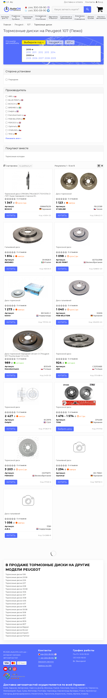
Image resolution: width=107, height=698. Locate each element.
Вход (99, 2)
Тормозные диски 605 (16, 616)
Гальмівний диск (12, 247)
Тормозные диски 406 (16, 602)
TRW (12, 134)
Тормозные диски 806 (16, 622)
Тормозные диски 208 (16, 587)
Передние (12, 79)
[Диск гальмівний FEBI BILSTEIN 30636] (79, 288)
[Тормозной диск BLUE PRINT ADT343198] (79, 234)
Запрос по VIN (44, 665)
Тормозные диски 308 (16, 599)
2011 (34, 52)
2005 (28, 58)
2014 (53, 52)
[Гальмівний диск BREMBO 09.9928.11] (28, 234)
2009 (53, 58)
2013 (47, 52)
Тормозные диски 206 (16, 581)
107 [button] (69, 42)
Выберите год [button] (33, 42)
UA (6, 2)
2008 (47, 58)
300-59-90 (36, 7)
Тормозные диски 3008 (16, 590)
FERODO (13, 122)
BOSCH (14, 104)
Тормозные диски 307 (16, 596)
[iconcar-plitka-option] (98, 165)
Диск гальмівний (63, 301)
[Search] (87, 9)
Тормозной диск (63, 247)
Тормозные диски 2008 (16, 578)
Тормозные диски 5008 (16, 610)
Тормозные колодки (15, 156)
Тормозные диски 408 (16, 608)
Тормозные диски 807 (16, 625)
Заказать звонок (46, 662)
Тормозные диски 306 (16, 593)
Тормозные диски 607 (16, 619)
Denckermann (16, 115)
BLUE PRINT (14, 100)
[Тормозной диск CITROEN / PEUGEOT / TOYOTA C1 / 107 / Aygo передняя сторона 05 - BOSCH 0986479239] (28, 181)
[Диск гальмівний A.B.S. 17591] (28, 502)
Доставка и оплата (73, 2)
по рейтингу (25, 166)
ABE (11, 96)
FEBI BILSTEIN (16, 119)
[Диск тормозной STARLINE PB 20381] (79, 181)
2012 (40, 52)
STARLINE (13, 130)
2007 (41, 58)
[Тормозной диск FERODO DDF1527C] (28, 448)
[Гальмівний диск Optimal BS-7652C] (79, 448)
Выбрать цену (65, 429)
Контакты (90, 2)
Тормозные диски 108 (16, 575)
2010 (28, 52)
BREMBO (14, 107)
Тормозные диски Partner (17, 637)
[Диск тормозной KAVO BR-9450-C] (28, 288)
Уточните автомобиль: (12, 42)
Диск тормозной (64, 194)
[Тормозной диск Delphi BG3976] (28, 395)
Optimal (13, 126)
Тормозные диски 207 (16, 584)
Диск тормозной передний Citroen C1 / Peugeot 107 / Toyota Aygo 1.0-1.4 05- (27, 355)
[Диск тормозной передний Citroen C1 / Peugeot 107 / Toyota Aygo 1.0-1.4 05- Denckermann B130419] (28, 341)
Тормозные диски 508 (16, 613)
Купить (11, 215)
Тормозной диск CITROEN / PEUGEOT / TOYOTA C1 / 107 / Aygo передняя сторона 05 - (28, 195)
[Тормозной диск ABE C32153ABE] (79, 341)
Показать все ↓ (13, 138)
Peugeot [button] (55, 42)
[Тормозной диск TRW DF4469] (79, 395)
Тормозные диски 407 (16, 605)
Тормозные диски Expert (17, 634)
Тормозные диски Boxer (17, 631)
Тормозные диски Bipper (17, 628)
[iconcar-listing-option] (102, 165)
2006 (34, 58)
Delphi (12, 111)
